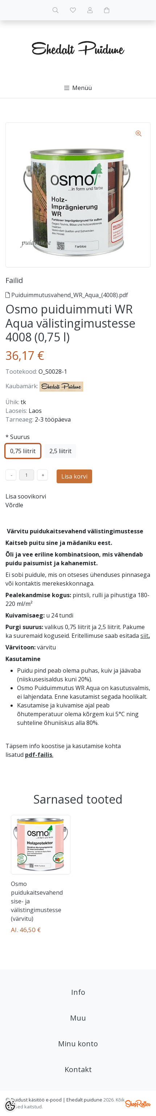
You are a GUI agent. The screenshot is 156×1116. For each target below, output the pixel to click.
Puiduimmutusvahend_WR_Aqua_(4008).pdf (66, 295)
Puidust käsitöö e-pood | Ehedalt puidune (56, 1099)
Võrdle (14, 505)
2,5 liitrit (60, 451)
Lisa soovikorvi (25, 496)
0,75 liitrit (23, 451)
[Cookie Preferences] (10, 1105)
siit (144, 636)
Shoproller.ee (138, 1103)
